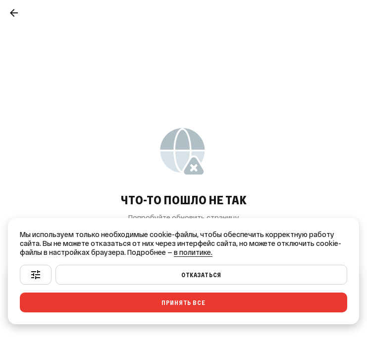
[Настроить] (36, 275)
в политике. (193, 252)
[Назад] (14, 13)
